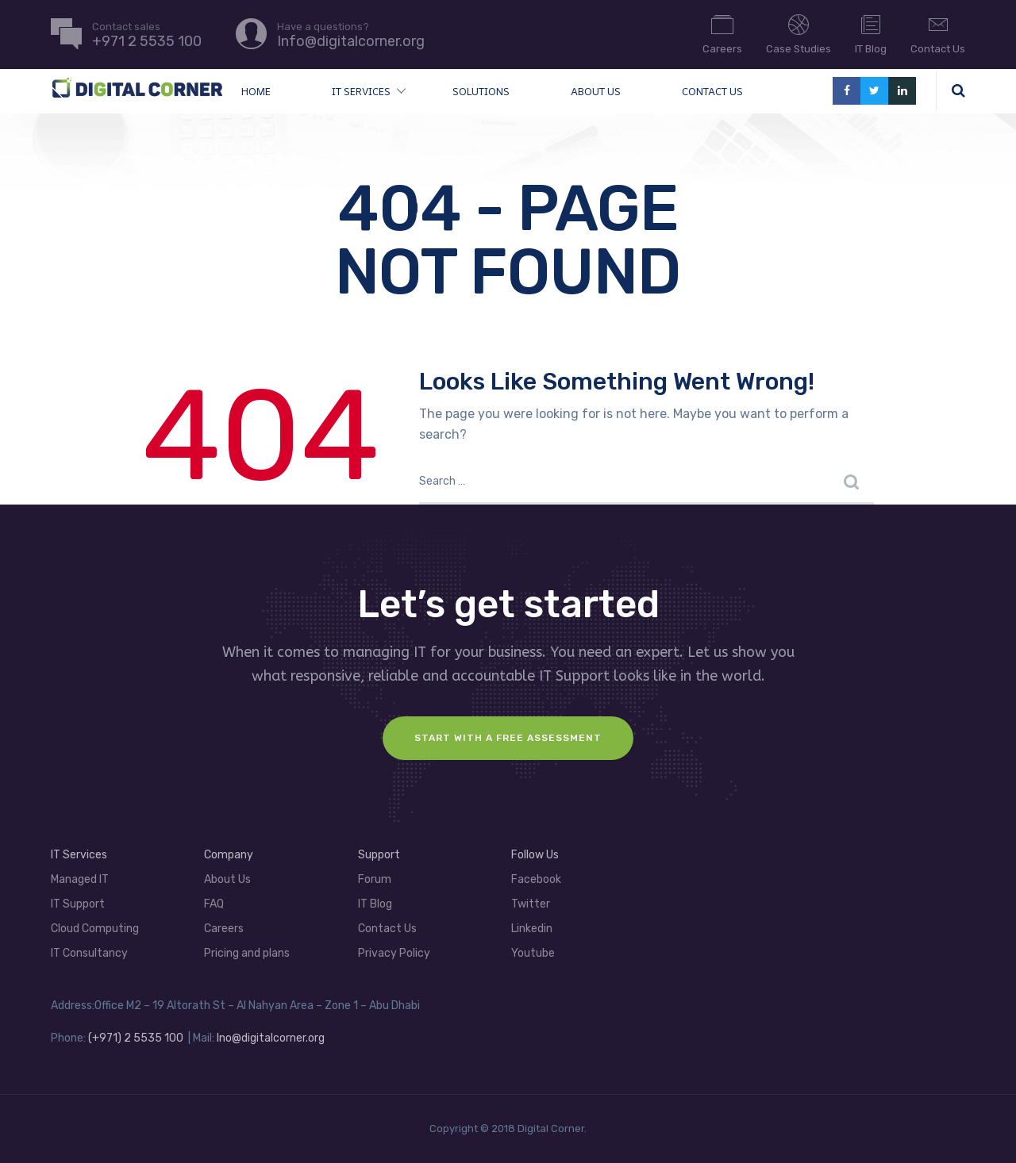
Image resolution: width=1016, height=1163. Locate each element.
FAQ (214, 904)
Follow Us (535, 855)
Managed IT (80, 879)
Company (228, 855)
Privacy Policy (394, 953)
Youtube (533, 953)
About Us (596, 91)
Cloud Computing (95, 928)
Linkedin (531, 928)
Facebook (536, 879)
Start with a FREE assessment (508, 737)
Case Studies (798, 33)
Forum (374, 879)
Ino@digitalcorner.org (271, 1038)
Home (256, 91)
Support (379, 855)
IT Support (78, 904)
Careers (722, 33)
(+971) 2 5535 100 (135, 1038)
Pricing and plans (247, 953)
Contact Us (937, 33)
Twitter (530, 904)
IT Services (361, 91)
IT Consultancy (89, 953)
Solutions (481, 91)
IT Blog (871, 33)
